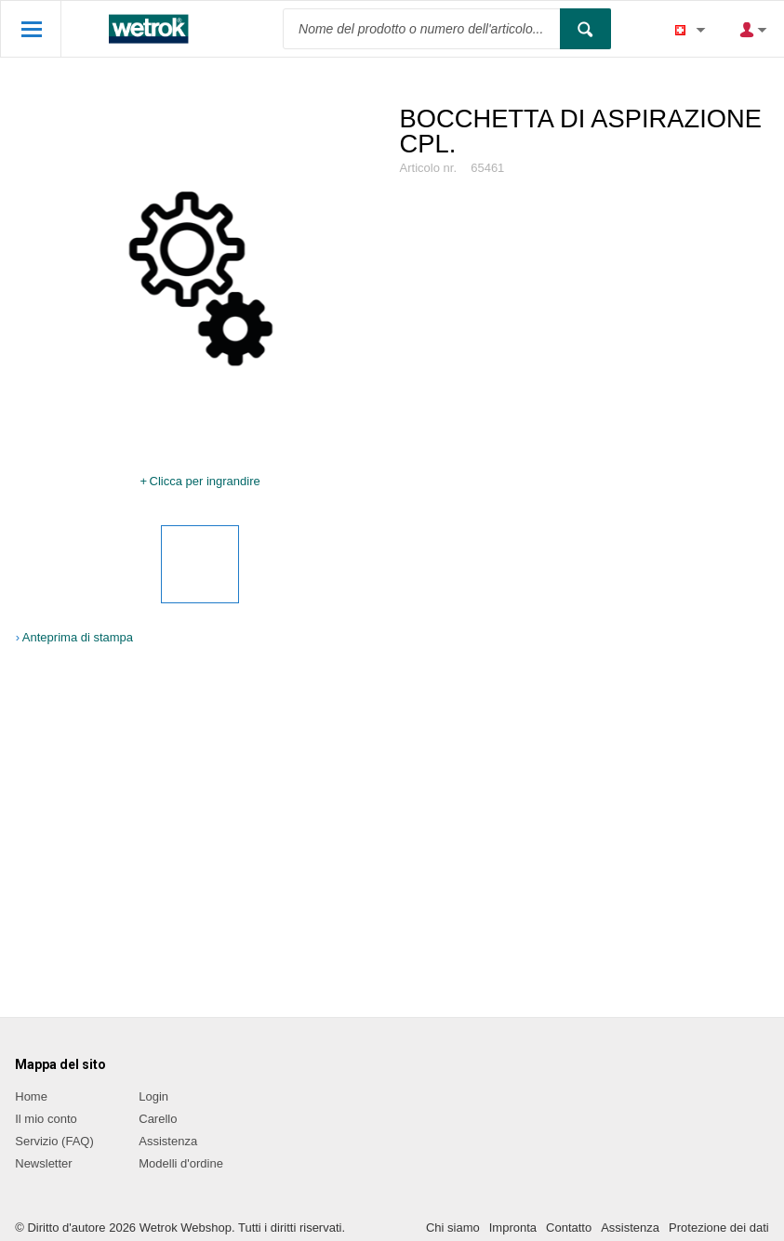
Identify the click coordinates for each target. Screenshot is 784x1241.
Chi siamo (453, 1227)
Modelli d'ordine (181, 1163)
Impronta (513, 1227)
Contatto (568, 1227)
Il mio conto (45, 1119)
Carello (158, 1119)
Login (153, 1096)
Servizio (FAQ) (54, 1141)
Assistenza (168, 1141)
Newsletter (43, 1163)
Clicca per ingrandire (205, 481)
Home (31, 1096)
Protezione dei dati (719, 1227)
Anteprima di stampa (77, 637)
